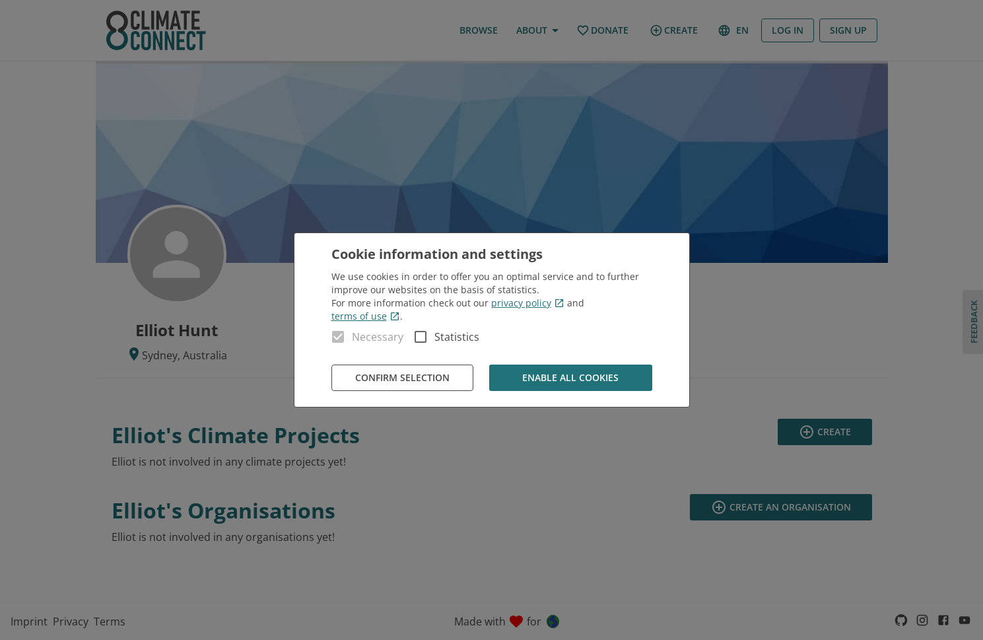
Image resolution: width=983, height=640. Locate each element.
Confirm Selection (402, 378)
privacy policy (527, 303)
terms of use (365, 316)
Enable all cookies (570, 378)
